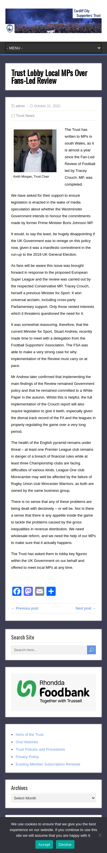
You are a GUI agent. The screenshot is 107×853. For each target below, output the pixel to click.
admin (20, 106)
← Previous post (24, 608)
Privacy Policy (27, 757)
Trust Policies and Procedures (40, 749)
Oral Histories (27, 742)
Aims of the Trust (30, 734)
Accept (44, 844)
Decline (65, 844)
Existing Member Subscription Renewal (48, 764)
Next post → (86, 608)
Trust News (25, 115)
